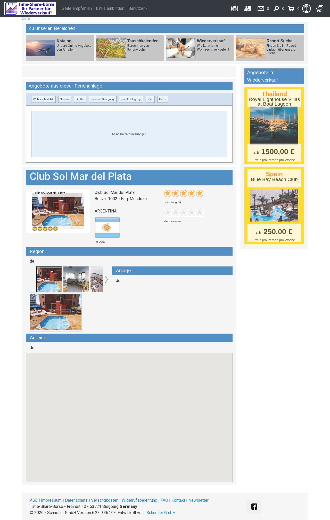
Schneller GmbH (160, 512)
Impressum (51, 500)
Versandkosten (104, 500)
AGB (34, 500)
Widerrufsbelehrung (139, 500)
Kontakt (178, 500)
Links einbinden (110, 8)
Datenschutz (76, 500)
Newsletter (198, 500)
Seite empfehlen (77, 8)
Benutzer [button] (136, 8)
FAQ (164, 500)
